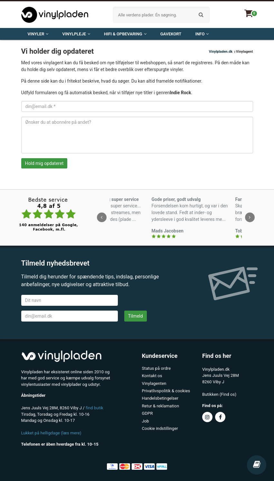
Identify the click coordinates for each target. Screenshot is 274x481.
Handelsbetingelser (160, 397)
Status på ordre (156, 368)
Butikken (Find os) (219, 394)
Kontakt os (152, 375)
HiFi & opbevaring (125, 34)
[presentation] (102, 217)
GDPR (147, 412)
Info (202, 34)
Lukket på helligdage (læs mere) (51, 433)
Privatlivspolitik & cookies (166, 390)
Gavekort (171, 34)
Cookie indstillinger (160, 427)
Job (145, 420)
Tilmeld (135, 316)
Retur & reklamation (160, 405)
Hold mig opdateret (44, 163)
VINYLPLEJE (76, 34)
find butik (94, 407)
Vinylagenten (154, 383)
